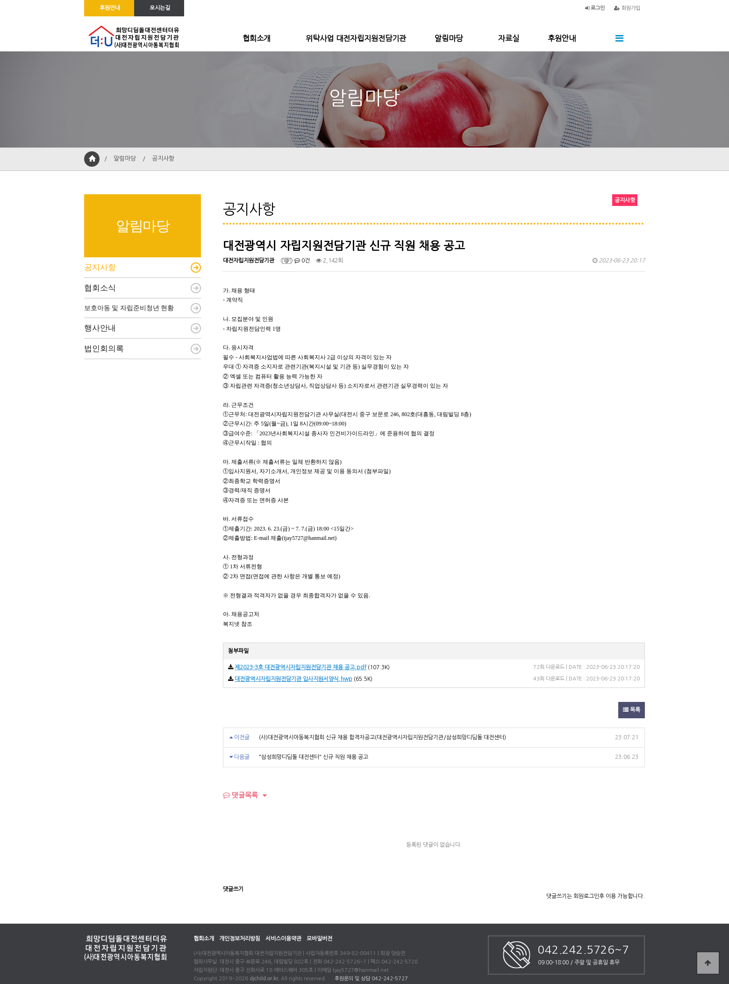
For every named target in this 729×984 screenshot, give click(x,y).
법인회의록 (104, 348)
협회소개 (257, 38)
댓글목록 (240, 795)
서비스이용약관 (283, 939)
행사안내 (100, 328)
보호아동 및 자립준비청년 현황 (129, 307)
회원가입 (627, 8)
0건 (302, 260)
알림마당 (449, 38)
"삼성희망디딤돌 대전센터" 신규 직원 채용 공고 (313, 757)
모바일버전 (319, 939)
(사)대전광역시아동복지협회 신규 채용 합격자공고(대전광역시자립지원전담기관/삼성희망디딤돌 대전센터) (382, 737)
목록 (631, 710)
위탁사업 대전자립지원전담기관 (356, 38)
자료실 (508, 38)
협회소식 (100, 287)
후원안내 (562, 38)
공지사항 (100, 267)
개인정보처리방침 (239, 939)
